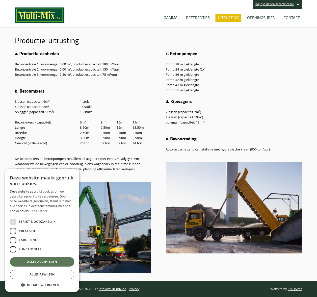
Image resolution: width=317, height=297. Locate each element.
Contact (292, 17)
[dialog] (42, 230)
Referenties (198, 17)
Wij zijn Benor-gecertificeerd (277, 4)
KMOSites (295, 289)
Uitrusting (228, 17)
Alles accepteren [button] (42, 262)
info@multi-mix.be (112, 289)
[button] (42, 284)
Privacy (134, 289)
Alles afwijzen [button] (42, 274)
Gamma (171, 17)
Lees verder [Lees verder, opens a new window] (39, 211)
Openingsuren (261, 17)
